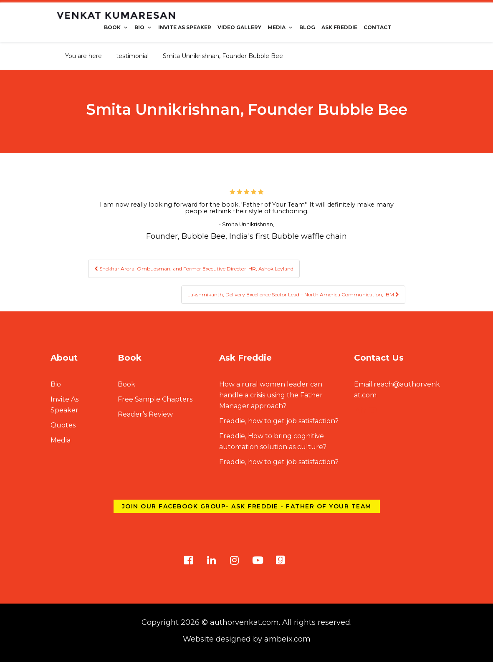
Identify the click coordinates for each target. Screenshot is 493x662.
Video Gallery (239, 27)
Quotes (63, 425)
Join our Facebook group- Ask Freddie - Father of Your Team (247, 506)
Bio (143, 27)
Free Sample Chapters (155, 399)
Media (280, 27)
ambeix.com (287, 639)
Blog (307, 27)
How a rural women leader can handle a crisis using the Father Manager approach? (271, 395)
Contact (377, 27)
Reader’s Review (145, 414)
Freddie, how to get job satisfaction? (279, 421)
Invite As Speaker (184, 27)
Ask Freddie (339, 27)
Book (116, 27)
